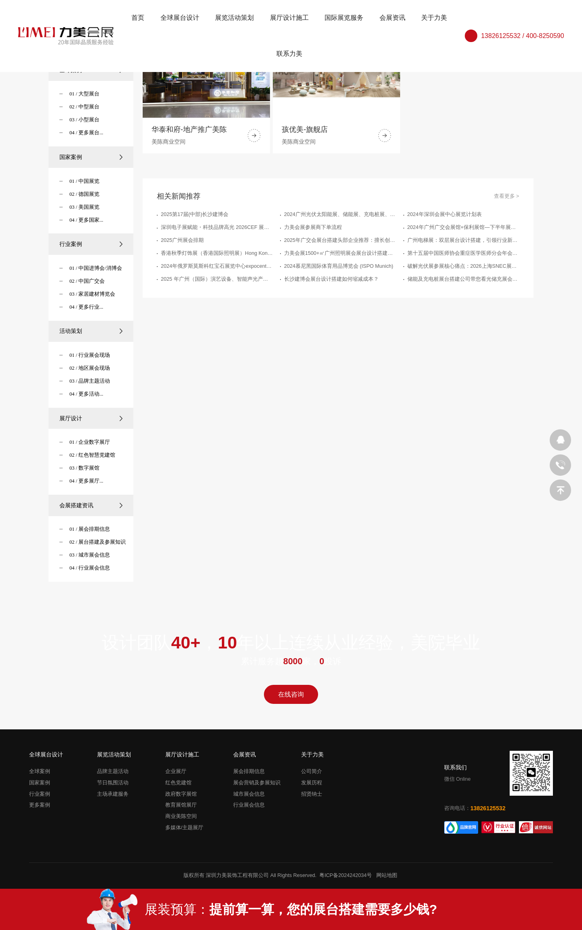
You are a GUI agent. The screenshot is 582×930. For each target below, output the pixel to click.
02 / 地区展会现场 (90, 368)
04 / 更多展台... (86, 133)
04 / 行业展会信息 (90, 568)
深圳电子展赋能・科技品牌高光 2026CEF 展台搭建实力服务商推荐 (217, 227)
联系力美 (289, 53)
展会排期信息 (249, 771)
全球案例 (39, 771)
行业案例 (91, 244)
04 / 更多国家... (86, 220)
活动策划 (91, 331)
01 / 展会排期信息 (90, 529)
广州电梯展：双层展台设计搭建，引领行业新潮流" (463, 240)
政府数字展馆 (181, 794)
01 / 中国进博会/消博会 (96, 268)
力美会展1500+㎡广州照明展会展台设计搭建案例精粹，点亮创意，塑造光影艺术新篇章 (340, 253)
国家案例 (91, 157)
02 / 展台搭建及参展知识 (98, 542)
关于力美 (434, 17)
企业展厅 (175, 771)
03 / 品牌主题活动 (90, 381)
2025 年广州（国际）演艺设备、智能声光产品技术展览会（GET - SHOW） (217, 279)
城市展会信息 (249, 794)
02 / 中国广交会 (87, 281)
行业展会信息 (249, 805)
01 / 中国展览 (84, 181)
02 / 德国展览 (84, 194)
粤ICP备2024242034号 (345, 875)
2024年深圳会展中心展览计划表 (444, 214)
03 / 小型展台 (84, 120)
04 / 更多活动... (86, 394)
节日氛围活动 (113, 783)
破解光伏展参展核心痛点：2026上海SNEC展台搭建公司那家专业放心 (463, 266)
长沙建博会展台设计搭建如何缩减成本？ (331, 279)
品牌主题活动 (113, 771)
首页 (137, 17)
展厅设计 (91, 418)
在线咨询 (291, 694)
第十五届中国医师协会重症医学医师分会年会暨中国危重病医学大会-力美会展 (463, 253)
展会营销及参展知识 (256, 783)
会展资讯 (392, 17)
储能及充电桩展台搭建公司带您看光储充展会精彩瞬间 (463, 279)
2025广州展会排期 (182, 240)
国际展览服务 (344, 17)
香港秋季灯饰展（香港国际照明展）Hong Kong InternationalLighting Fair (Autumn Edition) (217, 253)
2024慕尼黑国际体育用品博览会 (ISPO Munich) (338, 266)
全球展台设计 (179, 17)
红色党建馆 (178, 783)
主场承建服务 (113, 794)
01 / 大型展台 (84, 94)
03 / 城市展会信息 (90, 555)
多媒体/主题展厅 (184, 827)
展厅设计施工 (289, 17)
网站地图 (386, 875)
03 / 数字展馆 (84, 468)
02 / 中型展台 (84, 107)
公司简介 (311, 771)
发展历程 (311, 783)
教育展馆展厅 (181, 805)
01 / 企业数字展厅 (90, 442)
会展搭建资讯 (91, 505)
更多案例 (39, 805)
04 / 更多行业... (86, 307)
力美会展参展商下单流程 (313, 227)
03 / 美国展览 (84, 207)
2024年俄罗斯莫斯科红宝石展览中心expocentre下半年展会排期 (217, 266)
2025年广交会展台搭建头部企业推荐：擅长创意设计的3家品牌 (340, 240)
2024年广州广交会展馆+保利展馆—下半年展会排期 (463, 227)
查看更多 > (506, 196)
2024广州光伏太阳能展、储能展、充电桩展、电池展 (340, 214)
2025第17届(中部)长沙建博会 (194, 214)
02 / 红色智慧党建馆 (92, 455)
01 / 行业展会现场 (90, 355)
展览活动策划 (234, 17)
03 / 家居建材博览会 (92, 294)
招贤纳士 (311, 794)
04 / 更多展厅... (86, 481)
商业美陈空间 (181, 816)
